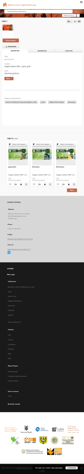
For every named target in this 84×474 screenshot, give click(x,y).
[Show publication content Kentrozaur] (68, 184)
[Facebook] (9, 252)
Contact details (13, 381)
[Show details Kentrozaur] (74, 184)
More (72, 190)
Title (9, 335)
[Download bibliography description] (15, 184)
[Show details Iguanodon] (26, 184)
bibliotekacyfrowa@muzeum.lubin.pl (20, 239)
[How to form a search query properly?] (78, 15)
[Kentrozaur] (66, 154)
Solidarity (11, 310)
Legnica (10, 315)
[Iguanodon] (18, 154)
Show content (11, 40)
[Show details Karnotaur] (50, 184)
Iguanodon (12, 167)
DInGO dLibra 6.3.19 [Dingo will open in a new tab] (24, 468)
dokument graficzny (11, 73)
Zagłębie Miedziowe (15, 301)
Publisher (11, 349)
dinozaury (71, 102)
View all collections (14, 322)
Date (9, 354)
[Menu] (81, 2)
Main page (11, 274)
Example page (13, 371)
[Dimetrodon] (8, 28)
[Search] (76, 11)
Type (9, 358)
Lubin (43, 102)
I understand (71, 468)
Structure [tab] (69, 51)
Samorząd (11, 306)
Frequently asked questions (17, 376)
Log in (10, 396)
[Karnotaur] (42, 154)
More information (57, 468)
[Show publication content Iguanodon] (21, 184)
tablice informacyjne (56, 102)
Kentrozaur (60, 167)
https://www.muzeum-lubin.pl (19, 249)
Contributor (12, 344)
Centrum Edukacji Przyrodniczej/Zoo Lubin (21, 102)
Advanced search (69, 15)
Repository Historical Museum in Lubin (21, 287)
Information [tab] (42, 51)
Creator (10, 340)
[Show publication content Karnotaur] (44, 184)
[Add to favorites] (75, 21)
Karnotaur (36, 167)
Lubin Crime (12, 296)
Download (10, 46)
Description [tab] (15, 51)
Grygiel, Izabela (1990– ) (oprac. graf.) (17, 66)
